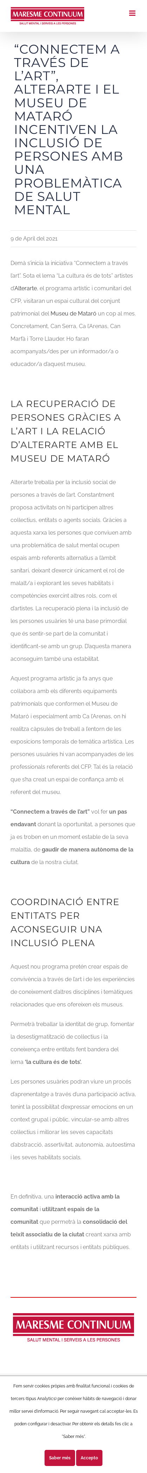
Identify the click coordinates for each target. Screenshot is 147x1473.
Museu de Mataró (73, 313)
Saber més (60, 1457)
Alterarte (25, 288)
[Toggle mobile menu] (132, 13)
